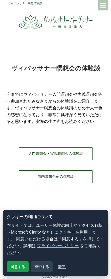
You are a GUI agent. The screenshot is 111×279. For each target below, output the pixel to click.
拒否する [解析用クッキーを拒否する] (41, 267)
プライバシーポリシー (58, 246)
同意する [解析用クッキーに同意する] (17, 267)
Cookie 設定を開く (55, 276)
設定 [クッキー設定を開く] (62, 267)
